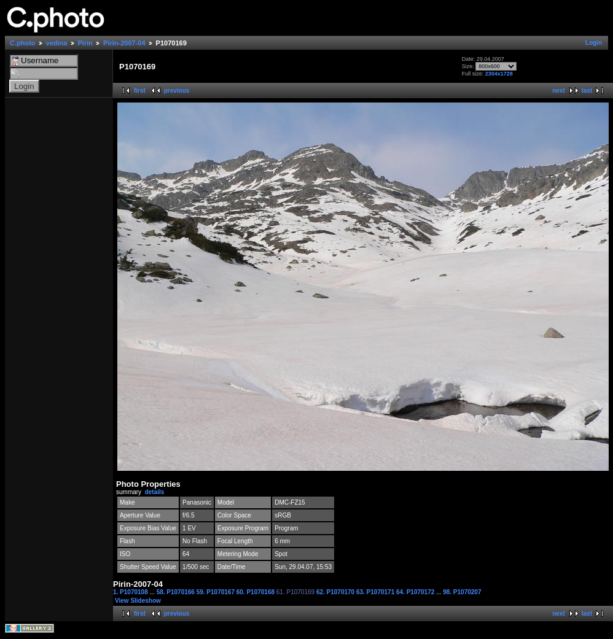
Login (593, 42)
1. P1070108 (131, 592)
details (155, 492)
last (587, 90)
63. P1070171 (376, 592)
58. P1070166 (177, 592)
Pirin (85, 43)
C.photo (23, 43)
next (558, 90)
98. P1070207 (462, 592)
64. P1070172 (416, 592)
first (140, 90)
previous (177, 90)
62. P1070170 (336, 592)
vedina (57, 43)
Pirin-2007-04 (124, 43)
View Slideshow (138, 600)
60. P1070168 (256, 592)
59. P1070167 (216, 592)
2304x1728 (499, 74)
